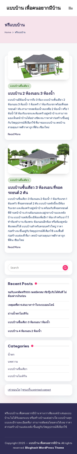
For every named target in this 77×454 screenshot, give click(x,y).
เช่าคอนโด (14, 389)
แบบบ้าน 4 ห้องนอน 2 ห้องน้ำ (24, 331)
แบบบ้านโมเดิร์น (17, 376)
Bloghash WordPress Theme (44, 447)
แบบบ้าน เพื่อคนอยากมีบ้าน (33, 8)
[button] (65, 267)
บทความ (13, 361)
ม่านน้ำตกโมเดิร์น (18, 313)
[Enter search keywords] (38, 268)
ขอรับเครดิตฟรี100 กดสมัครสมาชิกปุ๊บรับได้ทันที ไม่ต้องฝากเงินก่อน (37, 294)
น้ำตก (11, 354)
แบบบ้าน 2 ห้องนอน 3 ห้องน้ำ (31, 93)
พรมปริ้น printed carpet (36, 389)
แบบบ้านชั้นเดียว (19, 85)
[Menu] (70, 8)
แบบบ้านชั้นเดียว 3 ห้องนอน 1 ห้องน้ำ (29, 322)
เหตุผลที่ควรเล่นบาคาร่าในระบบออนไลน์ (31, 305)
